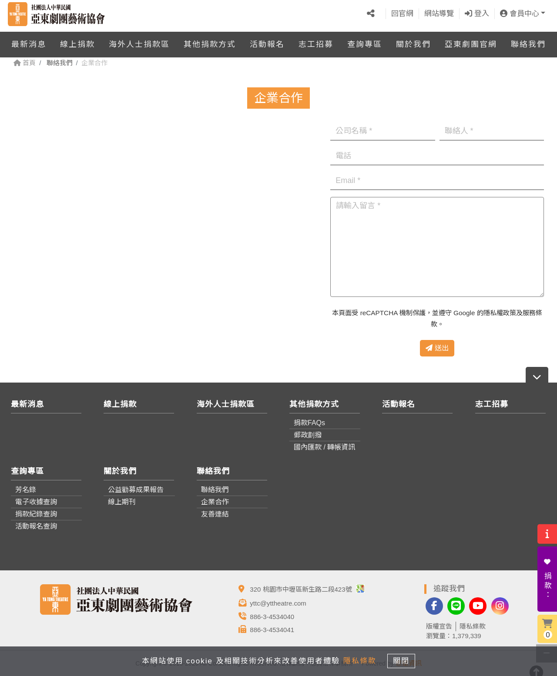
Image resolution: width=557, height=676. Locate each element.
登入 (477, 12)
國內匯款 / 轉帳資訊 (324, 447)
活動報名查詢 (36, 526)
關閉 (404, 660)
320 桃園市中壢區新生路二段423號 (307, 589)
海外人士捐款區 (139, 41)
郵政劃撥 (308, 435)
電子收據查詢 (36, 502)
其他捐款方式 (210, 41)
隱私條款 (473, 626)
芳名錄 (25, 489)
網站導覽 (439, 12)
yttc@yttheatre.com (278, 603)
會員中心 (519, 12)
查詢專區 (364, 41)
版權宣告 (439, 626)
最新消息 (28, 41)
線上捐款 (77, 41)
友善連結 (215, 514)
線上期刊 (122, 502)
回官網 (402, 12)
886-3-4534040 (272, 616)
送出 (437, 348)
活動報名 (267, 41)
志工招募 (316, 41)
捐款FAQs (309, 422)
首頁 (24, 63)
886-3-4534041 (272, 629)
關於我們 (413, 41)
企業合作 (215, 502)
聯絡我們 (528, 41)
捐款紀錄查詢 (36, 514)
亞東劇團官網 (471, 41)
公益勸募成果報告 (136, 489)
